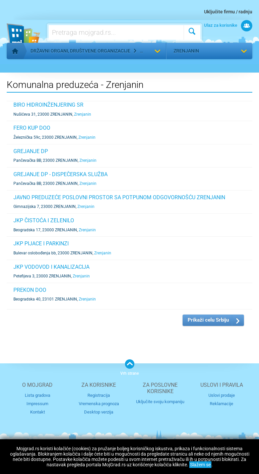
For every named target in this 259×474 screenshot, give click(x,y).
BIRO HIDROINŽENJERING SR (48, 105)
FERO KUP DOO (31, 128)
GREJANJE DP (30, 151)
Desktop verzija (98, 411)
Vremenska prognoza (99, 403)
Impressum (37, 403)
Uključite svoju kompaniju (160, 401)
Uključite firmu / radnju (228, 11)
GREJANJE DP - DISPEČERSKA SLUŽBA (60, 174)
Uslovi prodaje (221, 395)
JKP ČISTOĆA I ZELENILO (43, 220)
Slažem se (200, 464)
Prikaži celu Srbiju (208, 320)
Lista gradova (37, 395)
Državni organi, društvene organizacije (80, 50)
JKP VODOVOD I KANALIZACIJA (51, 267)
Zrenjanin (186, 50)
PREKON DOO (29, 290)
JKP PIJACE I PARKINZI (41, 243)
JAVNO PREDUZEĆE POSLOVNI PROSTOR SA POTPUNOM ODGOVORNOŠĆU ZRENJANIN (119, 197)
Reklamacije (221, 403)
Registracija (98, 395)
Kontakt (37, 411)
